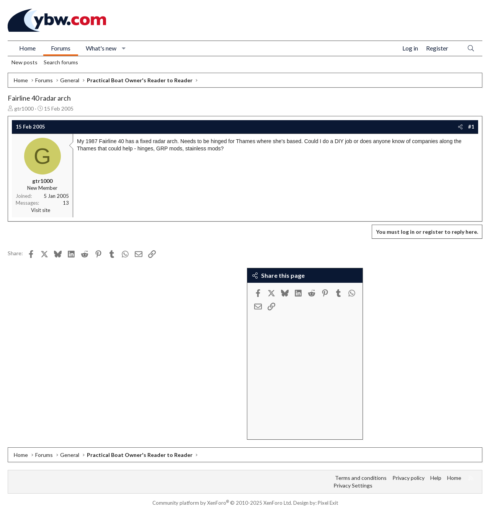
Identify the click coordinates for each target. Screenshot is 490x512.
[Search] (471, 48)
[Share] (460, 126)
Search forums (61, 62)
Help (435, 477)
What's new (101, 48)
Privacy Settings (352, 485)
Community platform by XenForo (222, 503)
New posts (24, 62)
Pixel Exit (328, 503)
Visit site (40, 210)
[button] (124, 48)
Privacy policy (408, 477)
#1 (471, 127)
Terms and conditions (361, 477)
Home (27, 48)
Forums (60, 48)
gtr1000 (24, 108)
